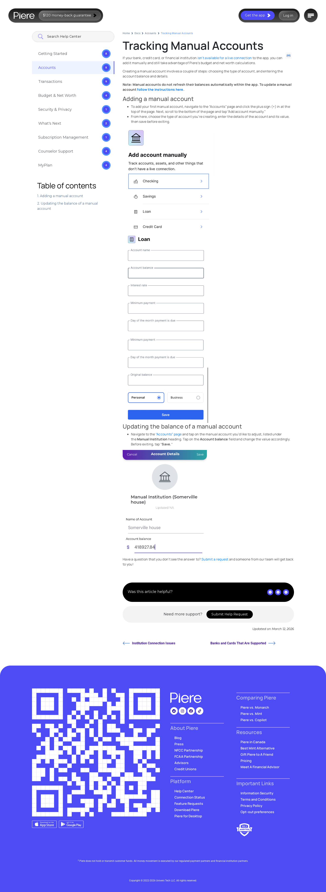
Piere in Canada (253, 742)
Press (179, 744)
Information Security (257, 793)
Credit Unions (185, 769)
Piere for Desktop (188, 816)
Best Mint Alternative (258, 748)
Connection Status (189, 797)
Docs (138, 33)
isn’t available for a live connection (225, 58)
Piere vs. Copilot (254, 720)
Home (126, 33)
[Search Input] (78, 36)
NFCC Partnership (188, 750)
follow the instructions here (160, 89)
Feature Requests (188, 803)
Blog (178, 737)
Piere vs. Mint (251, 713)
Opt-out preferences (257, 812)
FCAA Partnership (188, 756)
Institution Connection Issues (149, 643)
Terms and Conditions (258, 799)
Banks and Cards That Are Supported (242, 643)
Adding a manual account (61, 196)
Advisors (181, 762)
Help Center (184, 791)
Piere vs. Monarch (255, 707)
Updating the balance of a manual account (67, 206)
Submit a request (214, 559)
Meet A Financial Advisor (260, 767)
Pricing (246, 760)
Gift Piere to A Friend (257, 754)
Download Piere (186, 810)
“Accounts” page (169, 434)
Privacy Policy (251, 805)
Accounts (150, 33)
